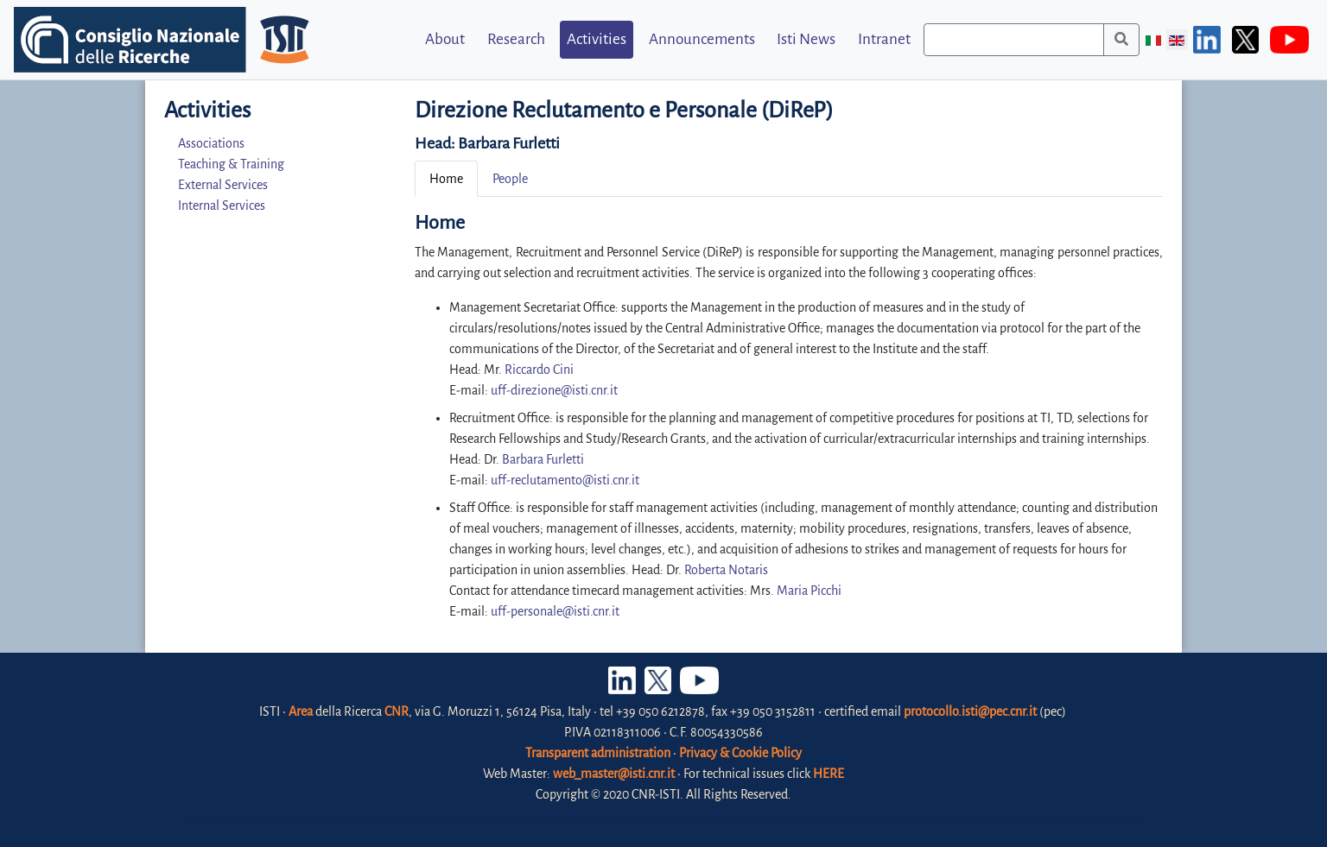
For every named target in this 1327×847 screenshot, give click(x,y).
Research (516, 39)
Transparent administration (597, 753)
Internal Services (221, 205)
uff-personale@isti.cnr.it (555, 611)
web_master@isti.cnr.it (614, 774)
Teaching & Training (231, 164)
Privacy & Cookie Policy (740, 753)
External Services (223, 185)
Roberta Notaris (726, 570)
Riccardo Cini (539, 369)
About (445, 39)
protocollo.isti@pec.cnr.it (970, 711)
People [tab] (510, 179)
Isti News (806, 39)
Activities (596, 39)
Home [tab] (446, 179)
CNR (396, 711)
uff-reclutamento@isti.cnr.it (565, 480)
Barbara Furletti (509, 143)
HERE (828, 774)
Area (301, 711)
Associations (211, 143)
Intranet (884, 39)
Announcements (702, 39)
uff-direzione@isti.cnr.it (554, 390)
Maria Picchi (809, 590)
